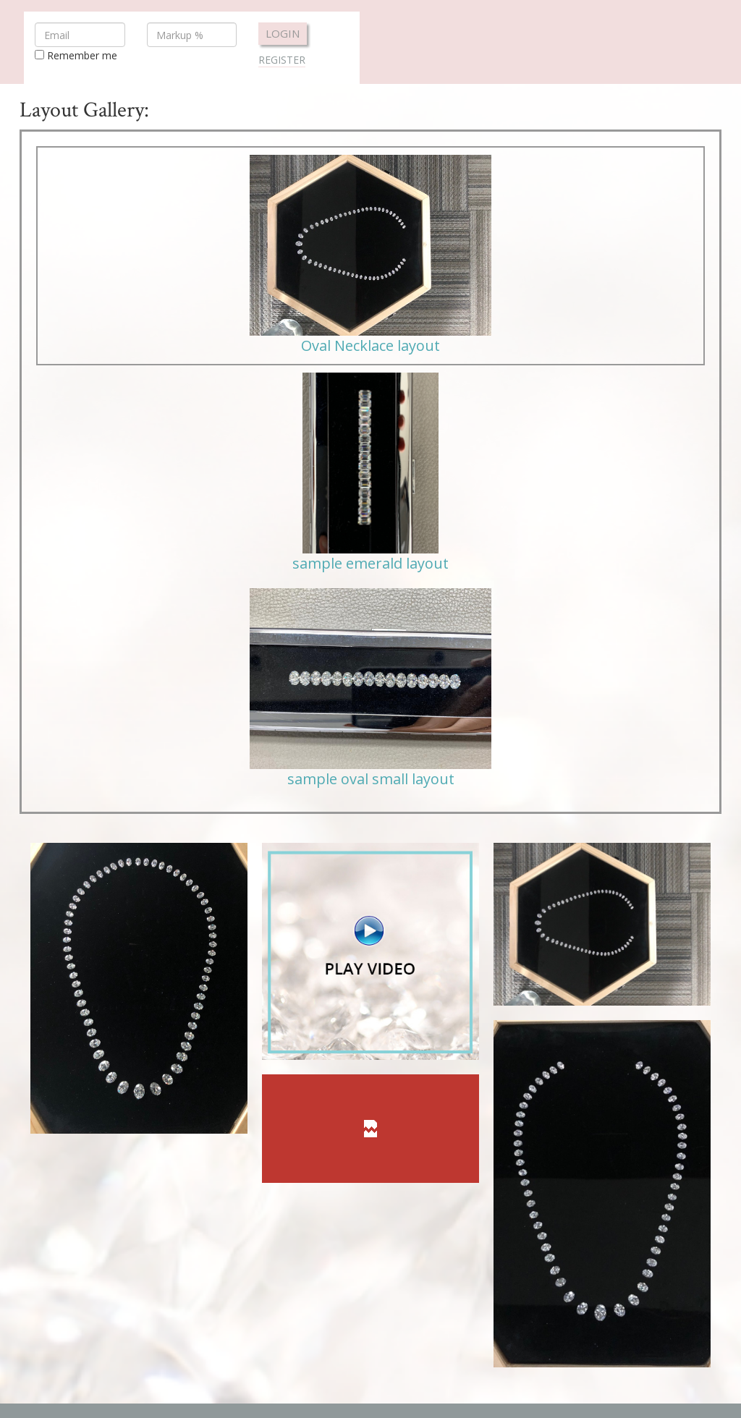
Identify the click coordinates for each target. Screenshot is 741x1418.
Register (281, 60)
